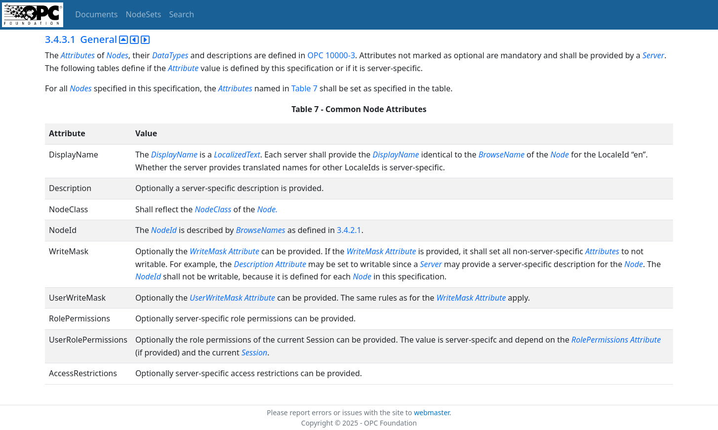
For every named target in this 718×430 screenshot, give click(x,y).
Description (254, 264)
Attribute (183, 68)
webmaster (431, 412)
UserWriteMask (216, 297)
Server (653, 55)
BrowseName (501, 154)
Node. (267, 209)
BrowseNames (260, 230)
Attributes (78, 55)
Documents (96, 14)
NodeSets (143, 14)
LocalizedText (237, 154)
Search (182, 14)
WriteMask (208, 251)
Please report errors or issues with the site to (340, 412)
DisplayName (174, 154)
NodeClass (213, 209)
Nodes (117, 55)
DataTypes (170, 55)
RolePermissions (599, 339)
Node (560, 154)
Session (254, 352)
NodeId (164, 230)
